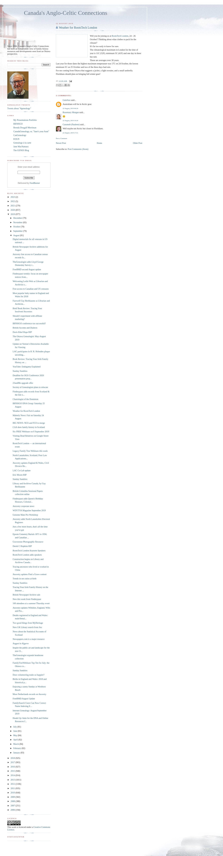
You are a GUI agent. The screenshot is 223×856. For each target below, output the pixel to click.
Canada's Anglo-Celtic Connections (65, 13)
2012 (13, 784)
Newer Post (61, 143)
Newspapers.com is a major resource (29, 639)
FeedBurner (35, 183)
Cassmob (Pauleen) (71, 124)
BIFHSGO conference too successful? (29, 323)
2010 (13, 792)
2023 (13, 197)
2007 (13, 805)
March (16, 744)
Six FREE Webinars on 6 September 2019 (31, 431)
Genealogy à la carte (22, 143)
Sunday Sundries (20, 371)
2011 (13, 788)
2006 (13, 810)
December (18, 218)
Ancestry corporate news (23, 506)
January (16, 752)
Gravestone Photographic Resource (28, 542)
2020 (13, 210)
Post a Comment (61, 138)
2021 (13, 205)
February (17, 748)
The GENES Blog (21, 150)
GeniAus (66, 100)
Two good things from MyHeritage (28, 623)
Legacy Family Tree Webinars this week (30, 451)
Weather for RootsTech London (78, 27)
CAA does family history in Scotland (29, 427)
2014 (13, 775)
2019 (13, 214)
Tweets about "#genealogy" (19, 108)
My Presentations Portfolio (25, 120)
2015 (13, 771)
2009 (13, 797)
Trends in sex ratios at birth (24, 578)
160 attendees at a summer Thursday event (31, 603)
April (15, 739)
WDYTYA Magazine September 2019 (29, 510)
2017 (13, 762)
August (16, 235)
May (15, 735)
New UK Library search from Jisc (27, 627)
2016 (13, 766)
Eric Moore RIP (20, 475)
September (18, 231)
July (15, 727)
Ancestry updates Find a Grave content (30, 574)
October (17, 226)
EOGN (16, 139)
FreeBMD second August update (27, 269)
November (18, 222)
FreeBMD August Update (24, 698)
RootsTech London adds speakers (27, 555)
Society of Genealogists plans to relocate (30, 387)
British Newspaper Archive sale (26, 595)
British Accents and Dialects (25, 328)
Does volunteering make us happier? (28, 675)
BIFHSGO (18, 124)
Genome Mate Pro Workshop (25, 515)
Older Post (137, 143)
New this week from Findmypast (27, 599)
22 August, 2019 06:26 (70, 108)
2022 (13, 201)
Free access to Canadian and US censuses (31, 289)
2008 (13, 801)
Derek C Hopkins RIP (22, 546)
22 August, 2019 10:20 (70, 120)
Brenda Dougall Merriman (24, 127)
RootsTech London (120, 36)
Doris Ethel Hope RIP (22, 332)
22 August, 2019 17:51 (70, 133)
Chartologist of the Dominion (25, 399)
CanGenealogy (19, 135)
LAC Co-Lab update (22, 470)
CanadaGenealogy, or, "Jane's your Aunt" (31, 131)
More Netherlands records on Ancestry (29, 694)
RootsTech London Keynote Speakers (29, 550)
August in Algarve (21, 643)
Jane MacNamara (21, 146)
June (15, 731)
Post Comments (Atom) (78, 149)
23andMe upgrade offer (23, 383)
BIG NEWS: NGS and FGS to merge (29, 423)
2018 (13, 758)
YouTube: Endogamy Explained (26, 366)
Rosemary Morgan (71, 112)
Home (99, 143)
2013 (13, 779)
